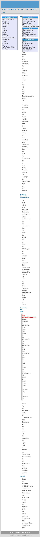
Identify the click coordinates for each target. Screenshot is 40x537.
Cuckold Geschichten (8, 38)
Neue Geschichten (8, 19)
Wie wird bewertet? (29, 25)
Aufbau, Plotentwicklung (28, 42)
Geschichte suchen (28, 19)
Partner (4, 27)
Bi (3, 45)
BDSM (4, 32)
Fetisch (4, 34)
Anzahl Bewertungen (29, 34)
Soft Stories (6, 23)
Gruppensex (6, 25)
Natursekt (5, 36)
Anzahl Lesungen (28, 32)
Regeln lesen (27, 23)
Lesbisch (5, 43)
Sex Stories (5, 21)
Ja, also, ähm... (27, 51)
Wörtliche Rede (27, 49)
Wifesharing (6, 40)
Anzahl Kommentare (29, 36)
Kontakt (32, 9)
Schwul (4, 41)
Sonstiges (5, 49)
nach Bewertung (28, 30)
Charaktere (26, 45)
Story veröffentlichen (29, 21)
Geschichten (12, 9)
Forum (20, 9)
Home (4, 9)
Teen (3, 28)
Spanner (5, 30)
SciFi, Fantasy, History (9, 47)
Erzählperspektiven (29, 47)
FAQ (3, 12)
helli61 (24, 385)
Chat (26, 9)
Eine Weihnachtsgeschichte (29, 316)
